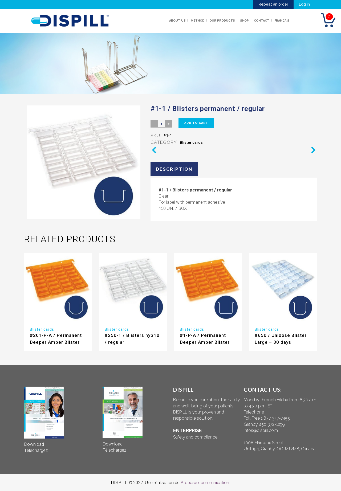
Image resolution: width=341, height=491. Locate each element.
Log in (304, 4)
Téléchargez (36, 450)
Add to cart (196, 123)
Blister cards (191, 142)
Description (174, 169)
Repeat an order (273, 4)
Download (34, 444)
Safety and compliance (195, 437)
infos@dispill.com (261, 430)
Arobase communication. (205, 482)
